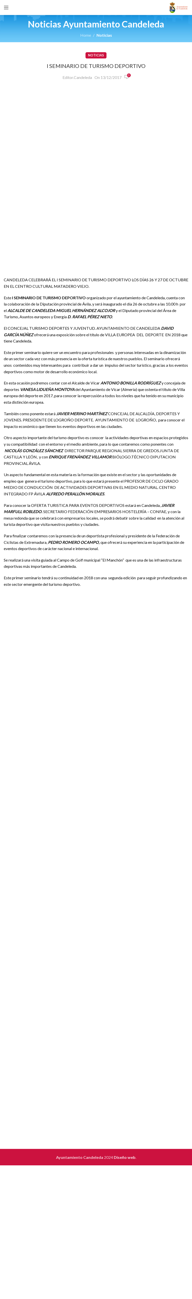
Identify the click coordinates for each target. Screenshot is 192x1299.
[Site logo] (178, 6)
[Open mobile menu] (6, 7)
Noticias (104, 35)
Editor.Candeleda (77, 77)
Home (85, 35)
